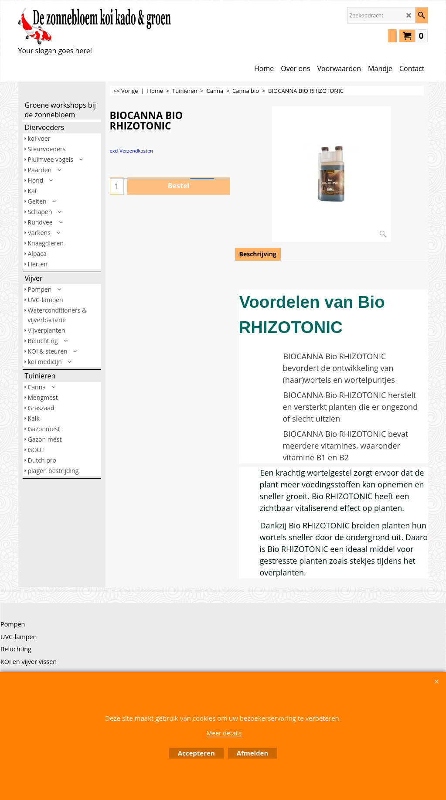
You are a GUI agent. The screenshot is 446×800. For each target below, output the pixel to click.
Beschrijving (257, 254)
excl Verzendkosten (131, 150)
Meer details (224, 733)
